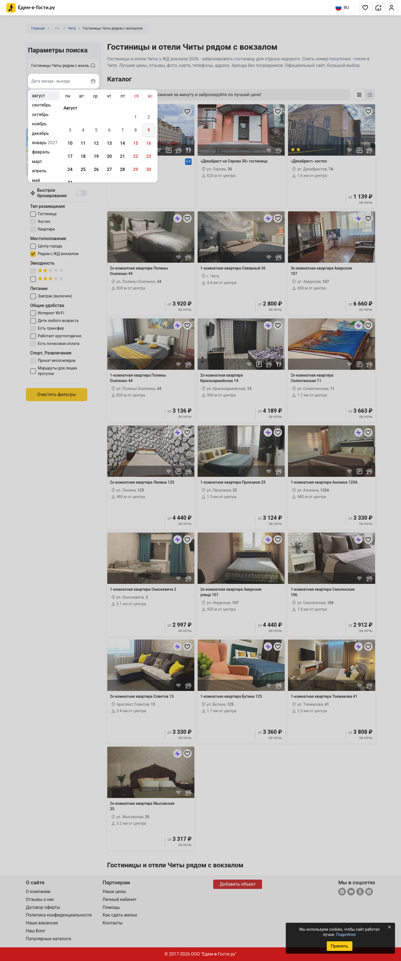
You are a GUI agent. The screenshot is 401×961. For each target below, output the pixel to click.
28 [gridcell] (122, 169)
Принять (339, 946)
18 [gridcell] (83, 156)
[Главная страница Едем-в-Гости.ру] (30, 8)
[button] (365, 7)
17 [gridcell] (69, 156)
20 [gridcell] (109, 156)
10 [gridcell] (69, 143)
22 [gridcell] (135, 156)
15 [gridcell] (135, 143)
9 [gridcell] (148, 130)
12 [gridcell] (96, 143)
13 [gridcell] (109, 143)
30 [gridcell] (148, 169)
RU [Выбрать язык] (342, 8)
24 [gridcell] (69, 169)
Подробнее (346, 934)
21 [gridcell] (122, 156)
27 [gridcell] (109, 169)
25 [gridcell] (83, 169)
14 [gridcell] (122, 143)
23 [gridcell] (148, 156)
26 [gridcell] (96, 169)
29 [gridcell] (135, 169)
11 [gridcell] (83, 143)
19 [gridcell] (96, 156)
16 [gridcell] (148, 143)
